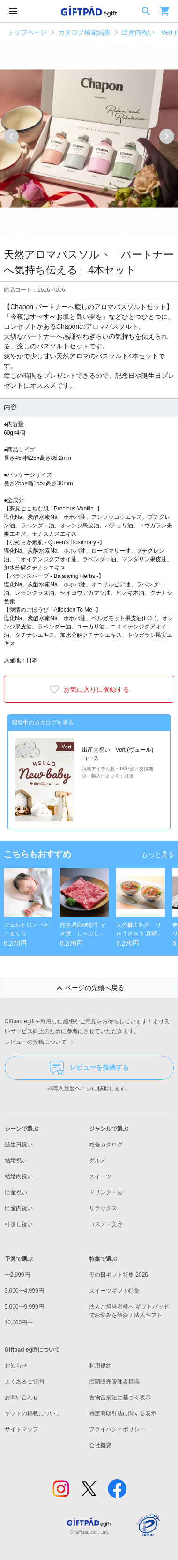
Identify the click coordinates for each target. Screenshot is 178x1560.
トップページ (27, 32)
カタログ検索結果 (84, 32)
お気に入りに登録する (89, 689)
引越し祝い (19, 1224)
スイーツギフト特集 (114, 1290)
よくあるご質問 (24, 1381)
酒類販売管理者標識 (114, 1381)
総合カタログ (106, 1144)
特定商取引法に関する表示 (122, 1413)
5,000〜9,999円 (24, 1306)
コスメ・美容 (106, 1224)
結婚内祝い (19, 1176)
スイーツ (100, 1176)
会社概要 (100, 1445)
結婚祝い (16, 1160)
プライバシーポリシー (117, 1429)
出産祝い (16, 1192)
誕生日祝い (19, 1144)
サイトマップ (21, 1429)
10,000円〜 (19, 1322)
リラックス (103, 1208)
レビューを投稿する (89, 1068)
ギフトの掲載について (33, 1413)
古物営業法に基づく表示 (120, 1397)
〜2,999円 (17, 1275)
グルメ (97, 1160)
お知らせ (16, 1365)
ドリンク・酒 (106, 1192)
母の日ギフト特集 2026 (118, 1275)
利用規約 (100, 1365)
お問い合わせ (21, 1397)
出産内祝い (19, 1208)
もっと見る (157, 854)
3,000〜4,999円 (24, 1290)
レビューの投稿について (41, 1042)
